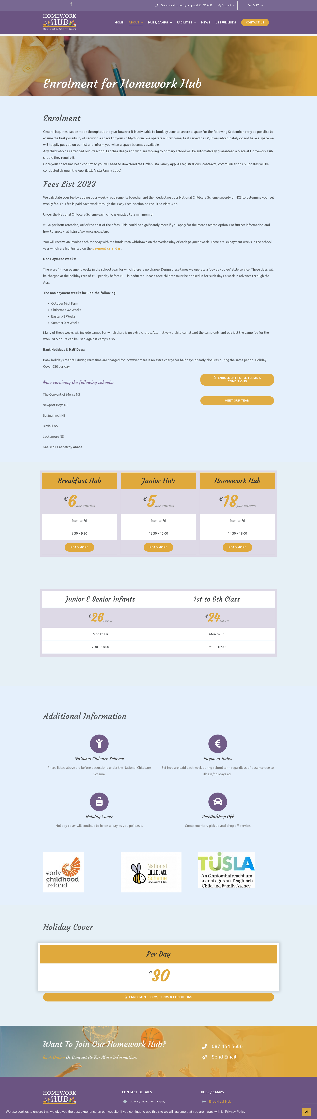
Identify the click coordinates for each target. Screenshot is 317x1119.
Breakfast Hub (220, 1101)
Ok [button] (306, 1111)
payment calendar (106, 251)
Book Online (51, 1057)
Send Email (227, 1057)
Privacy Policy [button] (235, 1111)
